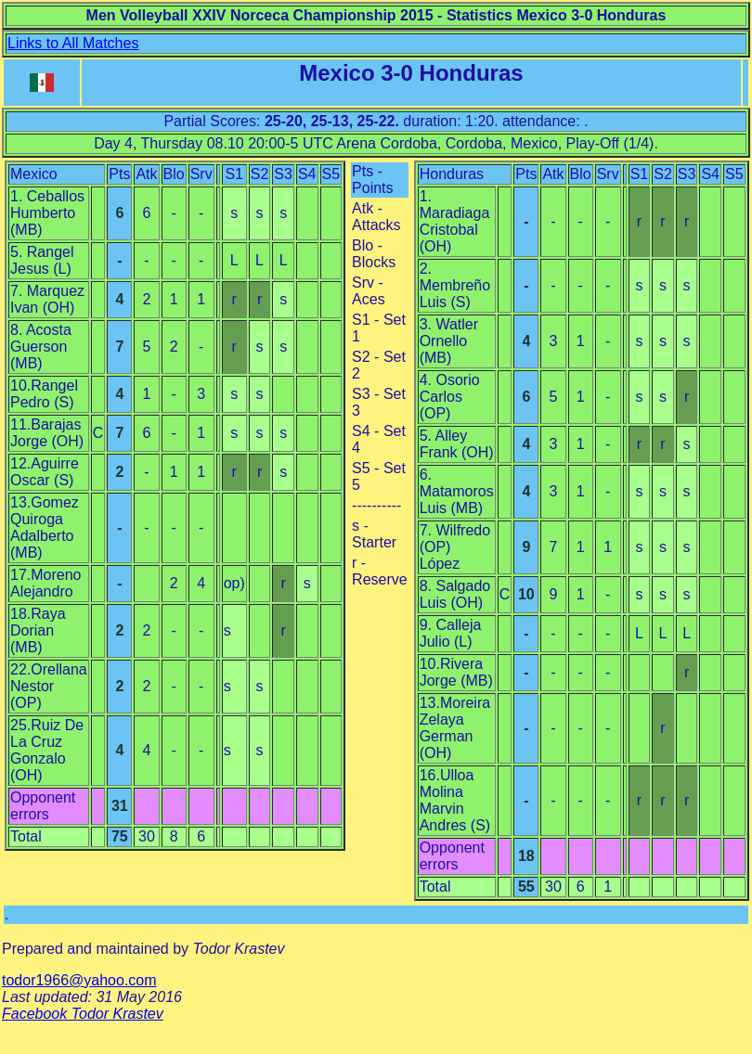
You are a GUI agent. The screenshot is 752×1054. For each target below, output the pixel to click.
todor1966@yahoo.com (79, 980)
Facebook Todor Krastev (82, 1014)
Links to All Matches (72, 43)
